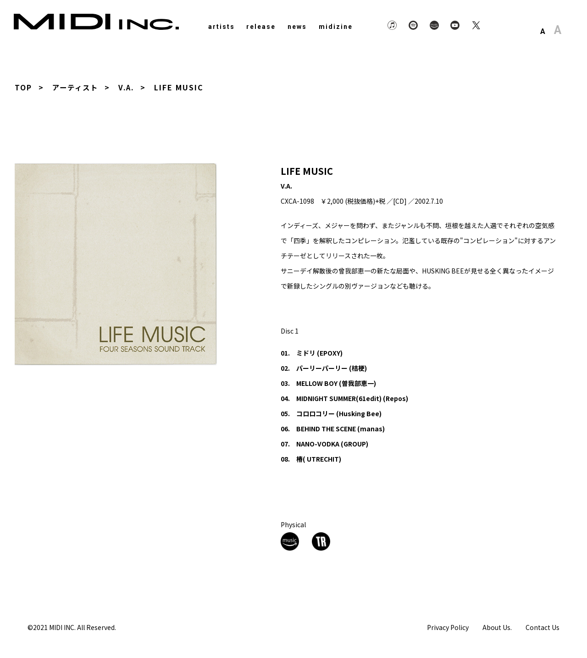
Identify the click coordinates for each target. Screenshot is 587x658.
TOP (23, 87)
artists (221, 26)
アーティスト (76, 87)
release (261, 26)
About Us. (497, 627)
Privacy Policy (448, 627)
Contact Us (542, 627)
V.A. (129, 87)
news (297, 26)
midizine (336, 26)
